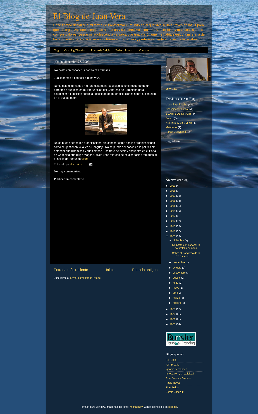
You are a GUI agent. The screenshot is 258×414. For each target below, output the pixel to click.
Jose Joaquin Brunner (178, 378)
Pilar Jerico (172, 387)
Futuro (169, 118)
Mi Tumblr (171, 89)
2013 (173, 215)
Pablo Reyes (173, 382)
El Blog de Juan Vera (89, 16)
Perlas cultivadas (124, 50)
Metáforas (171, 127)
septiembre (179, 272)
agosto (177, 277)
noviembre (179, 262)
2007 (173, 314)
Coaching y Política (177, 109)
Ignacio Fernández (176, 369)
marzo (177, 297)
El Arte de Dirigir (100, 50)
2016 (173, 200)
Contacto (144, 50)
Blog (56, 50)
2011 (173, 226)
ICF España (172, 364)
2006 (173, 319)
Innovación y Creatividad (180, 373)
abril (175, 292)
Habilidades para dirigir (179, 122)
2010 (173, 231)
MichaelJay (136, 406)
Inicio (110, 270)
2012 (173, 220)
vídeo (85, 158)
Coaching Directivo (74, 50)
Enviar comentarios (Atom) (85, 277)
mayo (176, 287)
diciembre (179, 240)
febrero (177, 302)
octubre (177, 267)
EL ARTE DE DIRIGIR (178, 113)
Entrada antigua (145, 270)
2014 (173, 210)
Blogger (172, 406)
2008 (173, 309)
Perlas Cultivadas (176, 131)
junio (176, 282)
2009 (173, 236)
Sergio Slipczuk (174, 391)
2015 (173, 205)
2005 (173, 324)
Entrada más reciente (71, 270)
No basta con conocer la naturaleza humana (186, 246)
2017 (173, 195)
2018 (173, 190)
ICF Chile (171, 360)
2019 (173, 185)
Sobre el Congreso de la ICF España (186, 255)
